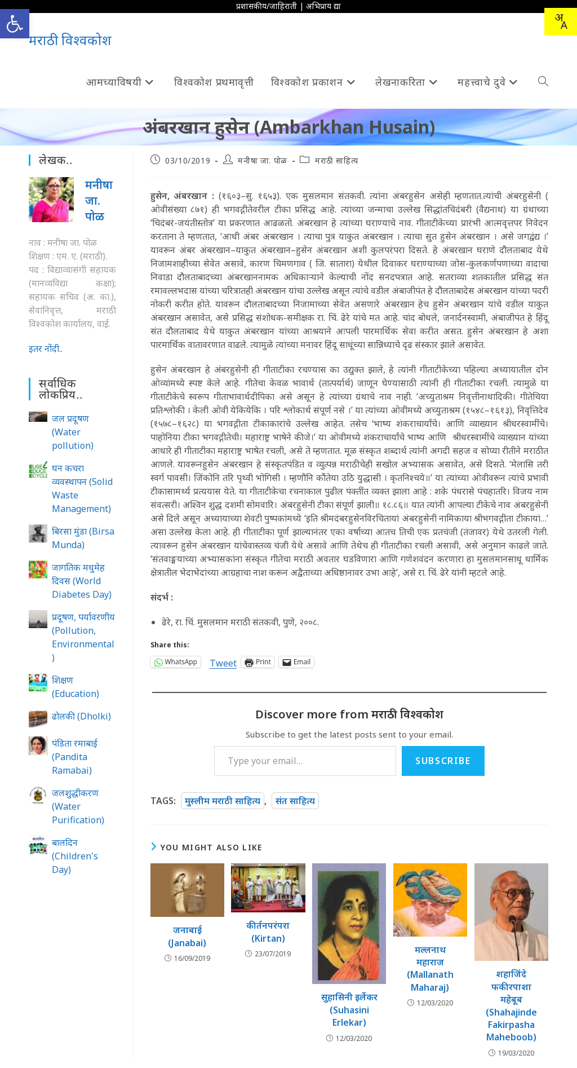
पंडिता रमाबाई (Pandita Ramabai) (74, 756)
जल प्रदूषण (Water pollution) (73, 432)
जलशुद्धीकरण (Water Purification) (78, 806)
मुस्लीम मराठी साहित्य (222, 801)
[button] (14, 23)
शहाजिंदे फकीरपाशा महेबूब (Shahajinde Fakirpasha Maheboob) (511, 1005)
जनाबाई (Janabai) (187, 936)
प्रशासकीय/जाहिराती (266, 6)
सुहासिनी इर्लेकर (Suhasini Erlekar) (349, 1010)
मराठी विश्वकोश (70, 39)
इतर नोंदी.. (46, 348)
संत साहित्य (295, 801)
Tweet (223, 662)
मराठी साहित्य (336, 160)
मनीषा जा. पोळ (262, 160)
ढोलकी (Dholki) (81, 716)
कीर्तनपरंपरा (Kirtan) (268, 931)
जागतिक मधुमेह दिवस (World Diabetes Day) (82, 581)
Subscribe (443, 760)
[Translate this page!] (560, 21)
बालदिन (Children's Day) (75, 856)
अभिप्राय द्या (323, 6)
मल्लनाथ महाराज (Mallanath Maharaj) (430, 968)
